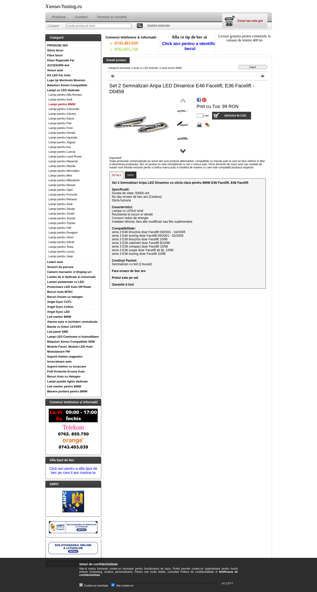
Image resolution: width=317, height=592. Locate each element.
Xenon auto (55, 70)
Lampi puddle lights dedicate (67, 381)
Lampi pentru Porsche (62, 194)
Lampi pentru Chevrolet (63, 109)
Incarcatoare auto (59, 361)
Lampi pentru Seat (60, 204)
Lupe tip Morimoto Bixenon (66, 80)
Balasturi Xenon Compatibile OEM (71, 341)
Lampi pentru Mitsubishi (64, 180)
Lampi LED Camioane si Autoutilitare (73, 336)
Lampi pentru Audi (60, 99)
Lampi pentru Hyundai (62, 137)
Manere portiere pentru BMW (67, 391)
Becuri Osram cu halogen (65, 296)
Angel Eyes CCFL (59, 301)
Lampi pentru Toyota (61, 223)
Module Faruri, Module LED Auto (70, 346)
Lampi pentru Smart (61, 213)
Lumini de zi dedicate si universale (71, 277)
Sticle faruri (55, 50)
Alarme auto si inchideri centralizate (72, 321)
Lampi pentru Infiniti (61, 242)
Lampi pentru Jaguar (61, 142)
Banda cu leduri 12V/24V (64, 326)
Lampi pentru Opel (60, 189)
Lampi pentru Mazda (61, 166)
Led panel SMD (57, 331)
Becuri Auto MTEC (60, 292)
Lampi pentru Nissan (61, 185)
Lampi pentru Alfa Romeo (65, 94)
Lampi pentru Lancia (61, 151)
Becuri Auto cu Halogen (63, 376)
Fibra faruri (55, 55)
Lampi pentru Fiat (59, 123)
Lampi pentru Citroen (62, 113)
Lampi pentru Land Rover (65, 156)
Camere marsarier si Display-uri (69, 272)
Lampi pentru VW (59, 227)
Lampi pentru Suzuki (61, 218)
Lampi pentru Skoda (61, 208)
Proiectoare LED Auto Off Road (69, 287)
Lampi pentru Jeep (60, 256)
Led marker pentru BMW (64, 386)
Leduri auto (55, 262)
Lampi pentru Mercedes (64, 170)
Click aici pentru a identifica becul (190, 46)
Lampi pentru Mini (60, 175)
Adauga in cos (235, 115)
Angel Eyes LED (58, 311)
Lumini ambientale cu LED (65, 282)
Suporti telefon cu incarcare (66, 366)
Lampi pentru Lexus (61, 251)
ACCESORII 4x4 (58, 65)
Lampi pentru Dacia (61, 118)
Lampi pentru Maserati (63, 161)
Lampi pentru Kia (59, 147)
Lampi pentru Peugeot (62, 232)
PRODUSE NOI (57, 45)
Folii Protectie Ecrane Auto (66, 371)
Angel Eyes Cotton (60, 306)
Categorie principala (119, 68)
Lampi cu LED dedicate (63, 90)
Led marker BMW (59, 316)
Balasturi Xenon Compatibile (67, 85)
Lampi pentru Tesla (60, 246)
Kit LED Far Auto (59, 75)
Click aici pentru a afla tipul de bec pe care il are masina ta (73, 471)
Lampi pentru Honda (61, 132)
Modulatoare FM (58, 351)
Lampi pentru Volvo (61, 237)
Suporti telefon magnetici (64, 356)
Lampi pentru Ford (60, 128)
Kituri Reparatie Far (61, 60)
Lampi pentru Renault (62, 199)
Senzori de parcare (60, 267)
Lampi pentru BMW (61, 104)
